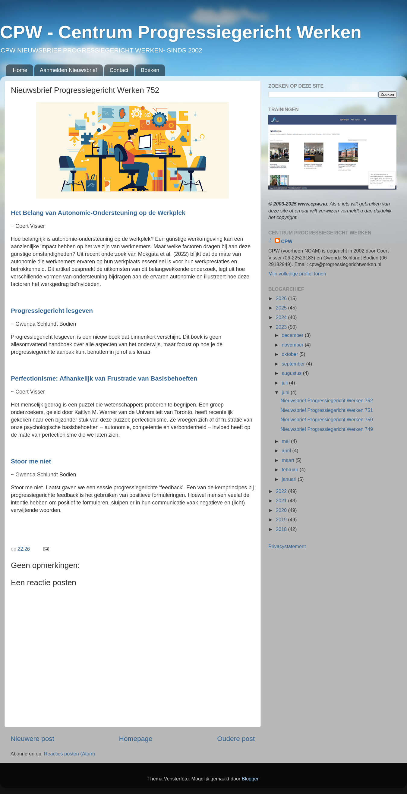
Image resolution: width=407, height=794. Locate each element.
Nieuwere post (32, 738)
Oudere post (236, 738)
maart (288, 460)
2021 (282, 500)
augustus (292, 373)
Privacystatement (287, 546)
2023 (282, 327)
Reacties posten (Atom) (69, 753)
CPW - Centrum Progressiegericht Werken (180, 32)
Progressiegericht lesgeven (53, 310)
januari (290, 479)
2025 (282, 307)
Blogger (250, 778)
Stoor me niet (32, 461)
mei (286, 441)
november (293, 344)
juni (286, 392)
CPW (286, 241)
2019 (282, 519)
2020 (282, 510)
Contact (119, 70)
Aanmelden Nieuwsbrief (68, 70)
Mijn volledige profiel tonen (297, 273)
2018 (282, 529)
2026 (282, 298)
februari (290, 469)
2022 (282, 491)
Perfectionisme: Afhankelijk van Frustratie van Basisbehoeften (105, 378)
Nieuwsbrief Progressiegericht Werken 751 (326, 410)
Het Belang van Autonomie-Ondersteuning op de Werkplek (99, 212)
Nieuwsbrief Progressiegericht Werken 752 (326, 400)
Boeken (150, 70)
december (293, 335)
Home (20, 70)
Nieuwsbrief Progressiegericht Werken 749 (326, 429)
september (294, 363)
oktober (290, 354)
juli (285, 382)
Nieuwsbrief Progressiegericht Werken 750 (326, 419)
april (287, 450)
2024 (282, 317)
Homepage (136, 738)
